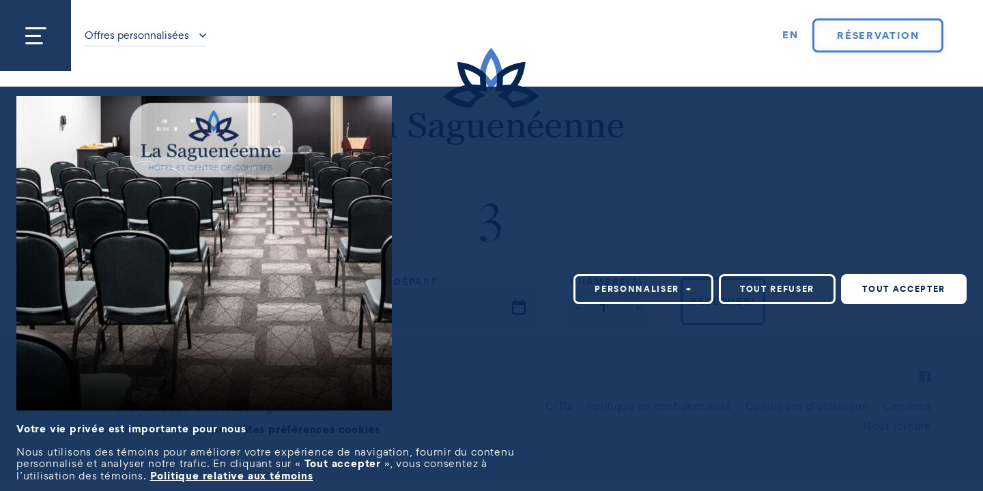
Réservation (878, 35)
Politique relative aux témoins (231, 475)
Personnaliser (643, 289)
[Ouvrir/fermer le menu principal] (35, 35)
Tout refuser (777, 289)
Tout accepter (903, 289)
